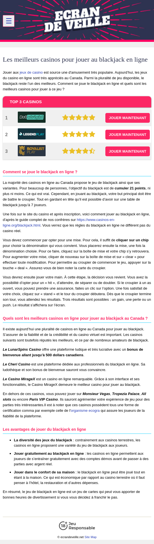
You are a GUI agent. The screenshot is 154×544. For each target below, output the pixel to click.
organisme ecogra (85, 410)
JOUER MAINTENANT (127, 118)
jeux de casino (31, 72)
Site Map (90, 537)
